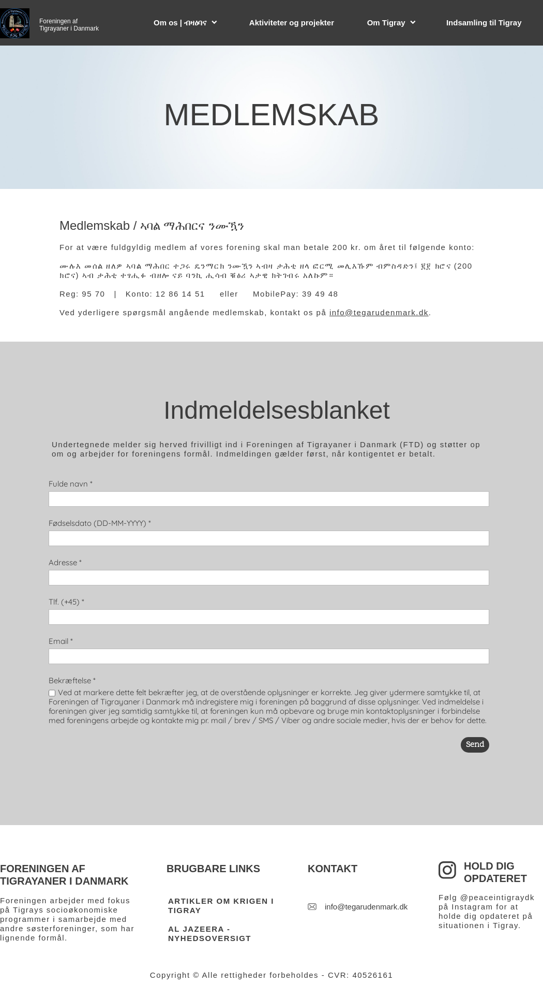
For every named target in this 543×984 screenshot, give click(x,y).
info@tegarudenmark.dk (379, 312)
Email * (61, 641)
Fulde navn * (71, 484)
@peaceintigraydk (497, 897)
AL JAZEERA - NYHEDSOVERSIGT (209, 933)
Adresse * (65, 562)
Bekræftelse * (72, 680)
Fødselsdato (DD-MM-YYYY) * (100, 523)
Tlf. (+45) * (66, 602)
